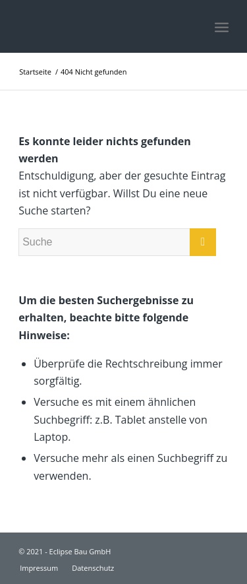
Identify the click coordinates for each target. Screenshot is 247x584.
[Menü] (222, 26)
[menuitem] (39, 568)
